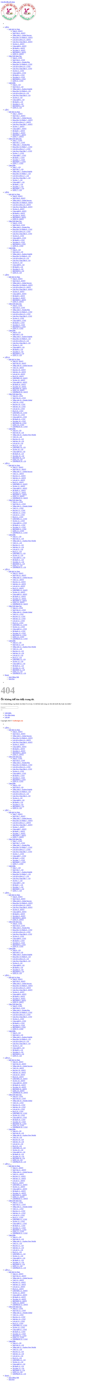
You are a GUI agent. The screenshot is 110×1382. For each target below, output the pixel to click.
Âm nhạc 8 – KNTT (19, 215)
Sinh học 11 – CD (18, 547)
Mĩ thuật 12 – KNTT (19, 596)
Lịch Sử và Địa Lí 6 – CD (21, 93)
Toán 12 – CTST (18, 608)
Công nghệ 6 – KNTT (19, 46)
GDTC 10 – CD (17, 459)
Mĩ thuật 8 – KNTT (19, 213)
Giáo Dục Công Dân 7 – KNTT (22, 124)
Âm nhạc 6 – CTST (19, 77)
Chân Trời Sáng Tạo (15, 56)
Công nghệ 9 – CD (18, 347)
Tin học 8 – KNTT (18, 209)
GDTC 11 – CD (17, 565)
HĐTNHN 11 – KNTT (20, 494)
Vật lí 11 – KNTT (18, 474)
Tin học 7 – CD (17, 180)
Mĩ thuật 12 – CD (18, 666)
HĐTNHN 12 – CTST (19, 635)
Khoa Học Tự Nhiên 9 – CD (22, 339)
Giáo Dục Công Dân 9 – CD (21, 343)
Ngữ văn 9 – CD (18, 334)
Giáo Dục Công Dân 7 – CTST (22, 151)
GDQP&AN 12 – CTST (20, 639)
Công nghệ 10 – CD (19, 451)
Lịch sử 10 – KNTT (19, 374)
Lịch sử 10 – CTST (19, 409)
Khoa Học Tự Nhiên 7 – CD (22, 173)
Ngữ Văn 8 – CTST (19, 225)
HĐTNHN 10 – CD (19, 458)
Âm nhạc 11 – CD (18, 562)
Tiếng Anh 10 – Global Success (22, 365)
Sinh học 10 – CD (18, 441)
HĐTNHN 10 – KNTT (20, 388)
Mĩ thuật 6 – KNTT (19, 48)
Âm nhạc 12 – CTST (19, 633)
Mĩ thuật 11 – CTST (19, 525)
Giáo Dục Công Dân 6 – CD (21, 95)
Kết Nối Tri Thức (14, 29)
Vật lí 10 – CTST (18, 402)
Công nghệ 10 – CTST (20, 417)
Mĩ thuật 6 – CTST (19, 75)
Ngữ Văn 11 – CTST (19, 504)
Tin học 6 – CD (17, 97)
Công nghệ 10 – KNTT (20, 382)
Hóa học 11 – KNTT (19, 476)
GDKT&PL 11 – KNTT (20, 484)
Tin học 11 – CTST (19, 521)
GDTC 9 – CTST (18, 328)
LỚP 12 (7, 569)
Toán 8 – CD (17, 250)
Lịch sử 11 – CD (18, 549)
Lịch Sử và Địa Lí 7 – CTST (22, 149)
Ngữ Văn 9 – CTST (19, 307)
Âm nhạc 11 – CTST (19, 527)
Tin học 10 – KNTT (19, 380)
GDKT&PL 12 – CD (19, 659)
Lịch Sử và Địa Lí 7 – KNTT (22, 122)
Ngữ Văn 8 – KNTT (19, 198)
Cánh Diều (12, 83)
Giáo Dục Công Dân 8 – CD (21, 260)
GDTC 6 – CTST (18, 81)
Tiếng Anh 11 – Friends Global (22, 506)
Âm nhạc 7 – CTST (19, 160)
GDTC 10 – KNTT (18, 390)
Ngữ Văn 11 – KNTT (19, 469)
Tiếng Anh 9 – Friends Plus (21, 310)
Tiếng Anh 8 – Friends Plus (21, 227)
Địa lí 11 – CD (17, 551)
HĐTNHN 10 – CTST (19, 423)
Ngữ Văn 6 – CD (18, 87)
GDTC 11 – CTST (18, 531)
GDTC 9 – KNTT (18, 301)
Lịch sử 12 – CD (18, 655)
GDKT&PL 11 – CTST (20, 519)
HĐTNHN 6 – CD (18, 106)
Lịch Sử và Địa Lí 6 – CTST (22, 66)
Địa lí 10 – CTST (18, 411)
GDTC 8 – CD (17, 273)
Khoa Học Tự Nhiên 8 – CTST (22, 229)
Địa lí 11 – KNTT (18, 482)
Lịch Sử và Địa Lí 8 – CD (21, 258)
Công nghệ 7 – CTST (19, 155)
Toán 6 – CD (17, 85)
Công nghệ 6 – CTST (19, 73)
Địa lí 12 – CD (17, 657)
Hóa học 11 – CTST (19, 510)
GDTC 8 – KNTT (18, 219)
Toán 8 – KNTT (17, 196)
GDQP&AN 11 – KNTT (20, 498)
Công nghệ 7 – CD (18, 182)
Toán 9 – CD (17, 332)
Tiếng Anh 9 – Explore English (22, 336)
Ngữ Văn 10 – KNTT (19, 363)
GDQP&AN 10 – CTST (20, 426)
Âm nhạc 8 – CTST (19, 242)
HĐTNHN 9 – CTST (19, 327)
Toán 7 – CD (17, 167)
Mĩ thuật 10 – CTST (19, 419)
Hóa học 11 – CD (18, 545)
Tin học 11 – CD (18, 555)
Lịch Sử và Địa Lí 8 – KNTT (22, 205)
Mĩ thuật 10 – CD (18, 454)
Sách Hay (12, 679)
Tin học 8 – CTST (18, 236)
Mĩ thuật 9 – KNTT (19, 296)
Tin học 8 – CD (17, 262)
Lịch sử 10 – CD (18, 443)
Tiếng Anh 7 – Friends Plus (21, 145)
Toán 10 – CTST (18, 396)
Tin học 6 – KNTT (18, 44)
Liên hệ (7, 717)
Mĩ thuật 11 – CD (18, 560)
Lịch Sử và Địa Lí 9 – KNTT (22, 287)
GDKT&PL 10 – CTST (20, 413)
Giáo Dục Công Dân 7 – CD (21, 178)
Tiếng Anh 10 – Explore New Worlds (24, 435)
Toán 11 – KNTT (18, 467)
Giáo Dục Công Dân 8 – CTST (22, 234)
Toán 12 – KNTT (18, 573)
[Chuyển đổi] (10, 728)
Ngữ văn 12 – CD (18, 644)
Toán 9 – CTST (17, 305)
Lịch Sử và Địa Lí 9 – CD (21, 341)
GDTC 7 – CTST (18, 163)
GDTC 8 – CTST (18, 246)
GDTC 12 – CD (17, 671)
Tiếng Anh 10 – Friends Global (22, 400)
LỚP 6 (7, 27)
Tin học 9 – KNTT (18, 291)
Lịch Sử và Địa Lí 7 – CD (21, 176)
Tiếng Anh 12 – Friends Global (22, 612)
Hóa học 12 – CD (18, 651)
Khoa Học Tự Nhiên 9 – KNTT (23, 285)
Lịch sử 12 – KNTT (19, 586)
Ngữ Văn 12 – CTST (19, 610)
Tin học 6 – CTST (18, 71)
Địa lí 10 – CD (17, 445)
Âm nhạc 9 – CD (18, 351)
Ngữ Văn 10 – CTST (19, 398)
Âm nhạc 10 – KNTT (19, 386)
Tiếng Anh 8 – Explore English (22, 254)
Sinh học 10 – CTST (19, 406)
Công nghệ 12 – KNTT (20, 594)
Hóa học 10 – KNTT (19, 370)
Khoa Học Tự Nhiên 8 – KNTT (23, 202)
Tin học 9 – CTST (18, 318)
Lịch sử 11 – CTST (19, 515)
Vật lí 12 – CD (17, 649)
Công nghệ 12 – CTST (20, 629)
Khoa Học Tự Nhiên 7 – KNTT (23, 120)
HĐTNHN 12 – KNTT (20, 600)
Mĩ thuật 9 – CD (18, 349)
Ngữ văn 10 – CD (18, 432)
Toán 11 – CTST (18, 502)
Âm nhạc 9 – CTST (19, 325)
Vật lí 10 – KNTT (18, 368)
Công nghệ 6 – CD (18, 100)
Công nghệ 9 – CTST (19, 320)
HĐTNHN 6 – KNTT (19, 52)
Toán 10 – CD (17, 430)
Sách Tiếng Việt (14, 677)
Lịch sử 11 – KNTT (19, 480)
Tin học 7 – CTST (18, 153)
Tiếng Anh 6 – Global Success (22, 35)
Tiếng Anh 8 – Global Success (22, 200)
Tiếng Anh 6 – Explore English (22, 89)
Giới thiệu (8, 713)
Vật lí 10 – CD (17, 437)
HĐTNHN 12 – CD (19, 670)
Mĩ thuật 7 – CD (18, 184)
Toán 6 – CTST (17, 58)
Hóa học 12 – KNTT (19, 582)
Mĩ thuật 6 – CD (18, 102)
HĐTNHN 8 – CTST (19, 244)
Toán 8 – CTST (17, 223)
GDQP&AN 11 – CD (19, 567)
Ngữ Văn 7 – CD (18, 169)
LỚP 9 (7, 275)
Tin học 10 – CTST (19, 415)
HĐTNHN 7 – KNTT (19, 135)
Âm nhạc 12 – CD (18, 668)
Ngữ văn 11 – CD (18, 538)
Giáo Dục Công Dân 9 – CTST (22, 316)
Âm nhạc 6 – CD (18, 104)
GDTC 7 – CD (17, 190)
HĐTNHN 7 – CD (18, 188)
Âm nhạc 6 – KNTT (19, 50)
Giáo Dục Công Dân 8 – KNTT (22, 207)
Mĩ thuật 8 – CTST (19, 240)
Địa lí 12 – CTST (18, 623)
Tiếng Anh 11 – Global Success (22, 471)
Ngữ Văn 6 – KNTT (19, 33)
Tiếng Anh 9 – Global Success (22, 283)
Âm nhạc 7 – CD (18, 186)
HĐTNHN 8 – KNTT (19, 217)
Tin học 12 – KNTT (19, 592)
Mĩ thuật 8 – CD (18, 267)
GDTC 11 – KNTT (18, 496)
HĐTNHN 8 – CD (18, 271)
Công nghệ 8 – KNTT (19, 211)
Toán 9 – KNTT (17, 279)
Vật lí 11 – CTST (18, 508)
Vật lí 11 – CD (17, 543)
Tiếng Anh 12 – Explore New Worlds (24, 647)
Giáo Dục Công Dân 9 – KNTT (22, 289)
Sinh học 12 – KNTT (19, 584)
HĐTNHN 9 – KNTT (19, 300)
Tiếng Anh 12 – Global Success (22, 577)
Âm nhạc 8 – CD (18, 269)
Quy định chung (10, 715)
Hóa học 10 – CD (18, 439)
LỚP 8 (7, 192)
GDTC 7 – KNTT (18, 136)
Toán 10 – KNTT (18, 361)
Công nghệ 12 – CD (19, 663)
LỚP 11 (7, 463)
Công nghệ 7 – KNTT (19, 128)
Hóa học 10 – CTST (19, 404)
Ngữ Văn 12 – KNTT (19, 575)
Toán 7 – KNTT (17, 114)
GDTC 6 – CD (17, 107)
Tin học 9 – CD (17, 345)
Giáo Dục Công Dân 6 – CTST (22, 68)
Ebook (7, 675)
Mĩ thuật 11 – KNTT (19, 490)
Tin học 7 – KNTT (18, 126)
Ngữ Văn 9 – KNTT (19, 281)
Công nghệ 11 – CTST (20, 523)
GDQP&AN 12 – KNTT (20, 604)
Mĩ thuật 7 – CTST (19, 157)
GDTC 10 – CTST (18, 425)
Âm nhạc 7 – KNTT (19, 133)
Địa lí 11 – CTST (18, 517)
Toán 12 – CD (17, 642)
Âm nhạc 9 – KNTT (19, 298)
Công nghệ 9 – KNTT (19, 294)
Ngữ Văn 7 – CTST (19, 142)
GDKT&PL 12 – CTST (20, 625)
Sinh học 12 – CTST (19, 618)
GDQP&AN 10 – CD (19, 461)
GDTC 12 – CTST (18, 637)
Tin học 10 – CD (18, 449)
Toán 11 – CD (17, 536)
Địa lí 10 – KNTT (18, 376)
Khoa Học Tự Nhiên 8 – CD (22, 256)
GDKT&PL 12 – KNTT (20, 590)
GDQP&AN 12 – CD (19, 673)
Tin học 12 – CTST (19, 627)
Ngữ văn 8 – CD (18, 252)
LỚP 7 (7, 110)
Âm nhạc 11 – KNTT (19, 492)
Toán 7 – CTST (17, 140)
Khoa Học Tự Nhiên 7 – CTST (22, 147)
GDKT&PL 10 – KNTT (20, 378)
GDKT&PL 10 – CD (19, 447)
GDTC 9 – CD (17, 355)
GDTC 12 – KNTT (18, 602)
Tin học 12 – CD (18, 661)
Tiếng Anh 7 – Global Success (22, 118)
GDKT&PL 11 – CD (19, 553)
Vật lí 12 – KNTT (18, 580)
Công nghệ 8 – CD (18, 265)
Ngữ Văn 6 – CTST (19, 60)
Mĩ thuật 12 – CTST (19, 631)
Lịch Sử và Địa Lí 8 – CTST (22, 231)
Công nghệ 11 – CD (19, 557)
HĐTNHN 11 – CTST (19, 529)
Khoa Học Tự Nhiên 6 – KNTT (23, 37)
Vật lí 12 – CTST (18, 614)
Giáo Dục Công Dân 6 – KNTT (22, 42)
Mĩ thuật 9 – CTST (19, 323)
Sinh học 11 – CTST (19, 512)
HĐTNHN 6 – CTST (19, 79)
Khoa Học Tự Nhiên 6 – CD (22, 91)
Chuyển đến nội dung (8, 2)
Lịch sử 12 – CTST (19, 621)
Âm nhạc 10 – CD (18, 456)
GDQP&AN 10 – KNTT (20, 392)
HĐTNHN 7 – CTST (19, 161)
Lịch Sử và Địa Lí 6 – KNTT (22, 39)
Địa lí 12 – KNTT (18, 588)
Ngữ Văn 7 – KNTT (19, 116)
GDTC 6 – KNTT (18, 54)
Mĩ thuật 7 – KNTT (19, 131)
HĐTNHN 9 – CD (18, 353)
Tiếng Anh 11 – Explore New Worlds (24, 541)
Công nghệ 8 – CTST (19, 238)
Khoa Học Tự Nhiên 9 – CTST (22, 312)
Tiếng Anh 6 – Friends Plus (21, 62)
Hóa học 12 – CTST (19, 616)
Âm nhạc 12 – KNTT (19, 599)
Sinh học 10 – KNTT (19, 372)
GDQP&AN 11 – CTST (20, 532)
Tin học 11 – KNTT (19, 486)
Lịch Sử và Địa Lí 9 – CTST (22, 314)
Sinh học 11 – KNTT (19, 478)
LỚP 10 (7, 357)
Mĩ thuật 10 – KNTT (19, 384)
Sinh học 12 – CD (18, 653)
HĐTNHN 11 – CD (19, 564)
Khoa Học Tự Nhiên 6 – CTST (22, 64)
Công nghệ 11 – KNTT (20, 488)
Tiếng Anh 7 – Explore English (22, 171)
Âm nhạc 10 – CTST (19, 421)
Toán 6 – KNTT (17, 31)
